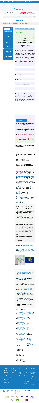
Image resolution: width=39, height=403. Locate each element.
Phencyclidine (29, 340)
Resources (33, 368)
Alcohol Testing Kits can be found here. (24, 288)
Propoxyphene (30, 342)
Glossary (33, 381)
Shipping (19, 368)
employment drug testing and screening (25, 285)
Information (32, 370)
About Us (13, 372)
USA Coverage (13, 380)
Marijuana (29, 324)
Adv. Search (32, 386)
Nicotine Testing (8, 43)
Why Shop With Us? (13, 370)
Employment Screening (8, 52)
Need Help (26, 370)
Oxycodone (29, 339)
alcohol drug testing (21, 275)
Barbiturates (29, 312)
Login (17, 9)
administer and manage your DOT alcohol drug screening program (25, 201)
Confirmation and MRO (8, 57)
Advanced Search (8, 31)
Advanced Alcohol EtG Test (26, 179)
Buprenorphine (30, 316)
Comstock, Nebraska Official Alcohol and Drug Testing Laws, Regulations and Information (25, 252)
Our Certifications (12, 377)
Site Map (33, 387)
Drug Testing (7, 39)
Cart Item (19, 20)
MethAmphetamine (31, 329)
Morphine (29, 332)
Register (21, 9)
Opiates (28, 337)
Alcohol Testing (8, 36)
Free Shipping (18, 8)
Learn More (31, 273)
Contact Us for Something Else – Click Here (25, 141)
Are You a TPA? (26, 383)
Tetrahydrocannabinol (31, 325)
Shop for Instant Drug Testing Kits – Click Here (25, 139)
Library (33, 382)
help (26, 368)
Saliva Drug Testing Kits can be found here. (25, 292)
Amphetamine (30, 311)
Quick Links (32, 384)
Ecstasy (28, 319)
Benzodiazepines (30, 313)
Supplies (8, 46)
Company (13, 368)
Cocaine (28, 318)
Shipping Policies (19, 375)
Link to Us (12, 379)
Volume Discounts (26, 381)
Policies (13, 375)
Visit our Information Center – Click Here (25, 140)
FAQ (26, 372)
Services (6, 377)
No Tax (24, 8)
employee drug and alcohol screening (23, 230)
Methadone (29, 328)
